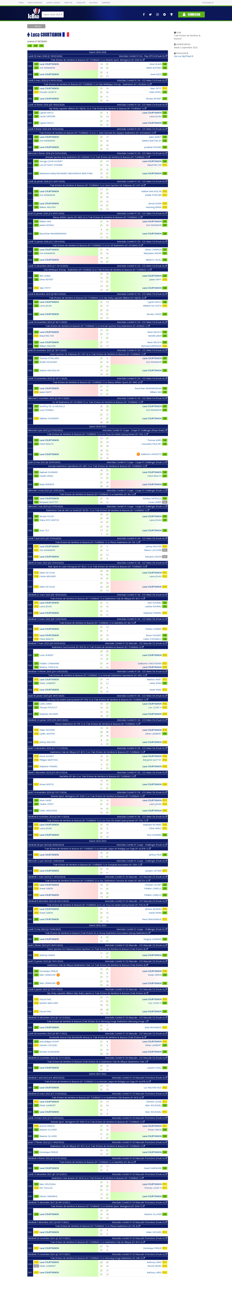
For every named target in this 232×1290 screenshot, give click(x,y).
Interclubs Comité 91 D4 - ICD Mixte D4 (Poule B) (142, 80)
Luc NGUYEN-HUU (153, 1087)
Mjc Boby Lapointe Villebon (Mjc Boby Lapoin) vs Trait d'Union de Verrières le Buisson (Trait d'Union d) (97, 993)
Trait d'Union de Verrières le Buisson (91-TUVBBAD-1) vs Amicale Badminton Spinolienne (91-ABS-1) (97, 675)
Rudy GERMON (47, 484)
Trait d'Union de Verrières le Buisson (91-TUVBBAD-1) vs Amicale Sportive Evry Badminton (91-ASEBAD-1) (97, 326)
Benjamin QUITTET (49, 502)
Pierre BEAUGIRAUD (152, 919)
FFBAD (21, 3)
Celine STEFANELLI (152, 639)
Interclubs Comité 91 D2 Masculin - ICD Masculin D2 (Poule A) (136, 643)
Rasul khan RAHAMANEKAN (53, 233)
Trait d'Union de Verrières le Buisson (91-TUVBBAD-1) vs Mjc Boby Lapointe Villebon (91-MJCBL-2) (97, 297)
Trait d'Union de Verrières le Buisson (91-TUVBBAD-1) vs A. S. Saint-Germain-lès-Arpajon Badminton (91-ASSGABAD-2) (97, 132)
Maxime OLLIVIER (48, 1129)
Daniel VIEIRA (155, 912)
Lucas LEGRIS (155, 502)
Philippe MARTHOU (49, 759)
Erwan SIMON (46, 888)
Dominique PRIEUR (49, 971)
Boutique (94, 3)
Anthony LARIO (154, 1262)
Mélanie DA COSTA (152, 305)
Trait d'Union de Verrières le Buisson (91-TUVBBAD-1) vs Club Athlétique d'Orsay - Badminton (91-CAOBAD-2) (98, 84)
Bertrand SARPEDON (151, 346)
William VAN (45, 221)
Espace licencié (53, 3)
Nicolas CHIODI (154, 314)
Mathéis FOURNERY (49, 418)
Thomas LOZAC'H (153, 1187)
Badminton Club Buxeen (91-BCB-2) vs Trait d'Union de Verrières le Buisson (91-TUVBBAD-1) (98, 1178)
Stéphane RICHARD (49, 714)
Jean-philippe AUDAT (49, 1041)
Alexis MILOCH (154, 332)
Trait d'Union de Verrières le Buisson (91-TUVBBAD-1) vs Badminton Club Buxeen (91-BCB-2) (98, 1097)
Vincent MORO (155, 1266)
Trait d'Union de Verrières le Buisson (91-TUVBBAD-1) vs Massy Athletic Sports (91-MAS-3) (97, 382)
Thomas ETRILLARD (49, 358)
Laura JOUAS (155, 116)
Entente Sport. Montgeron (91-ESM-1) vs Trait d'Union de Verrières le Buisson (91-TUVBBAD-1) (98, 796)
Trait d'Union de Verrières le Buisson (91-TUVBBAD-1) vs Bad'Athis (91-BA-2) (97, 1162)
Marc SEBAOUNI (47, 974)
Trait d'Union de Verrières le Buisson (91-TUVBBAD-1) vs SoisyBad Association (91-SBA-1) (97, 864)
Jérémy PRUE (155, 854)
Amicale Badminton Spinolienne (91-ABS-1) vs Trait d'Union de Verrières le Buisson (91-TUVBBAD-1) (97, 466)
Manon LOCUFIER (153, 550)
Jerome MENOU (47, 1126)
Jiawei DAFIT (155, 279)
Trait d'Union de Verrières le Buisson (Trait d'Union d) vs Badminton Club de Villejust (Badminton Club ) (97, 1061)
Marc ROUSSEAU (153, 1105)
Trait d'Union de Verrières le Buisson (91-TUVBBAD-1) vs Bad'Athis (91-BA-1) (97, 494)
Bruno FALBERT (154, 635)
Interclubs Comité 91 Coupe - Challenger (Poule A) (142, 844)
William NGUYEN (47, 207)
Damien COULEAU (48, 1045)
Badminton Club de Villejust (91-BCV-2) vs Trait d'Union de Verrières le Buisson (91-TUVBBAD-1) (97, 1146)
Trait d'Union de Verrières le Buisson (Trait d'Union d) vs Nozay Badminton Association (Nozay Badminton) (97, 933)
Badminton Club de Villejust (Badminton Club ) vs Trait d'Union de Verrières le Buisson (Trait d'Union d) (97, 965)
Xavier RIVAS (156, 683)
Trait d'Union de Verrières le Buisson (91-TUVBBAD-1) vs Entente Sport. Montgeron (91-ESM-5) (98, 60)
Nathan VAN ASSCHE (151, 191)
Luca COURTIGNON (49, 64)
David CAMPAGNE (153, 1168)
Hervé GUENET (47, 756)
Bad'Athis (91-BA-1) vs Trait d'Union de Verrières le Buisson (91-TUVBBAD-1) (97, 776)
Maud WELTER (154, 165)
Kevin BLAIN (156, 64)
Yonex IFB (68, 3)
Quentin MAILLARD (49, 1003)
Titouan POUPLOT (48, 707)
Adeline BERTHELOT (152, 140)
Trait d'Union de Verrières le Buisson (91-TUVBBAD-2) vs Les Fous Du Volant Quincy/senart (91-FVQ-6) (97, 905)
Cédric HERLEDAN (48, 810)
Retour (37, 26)
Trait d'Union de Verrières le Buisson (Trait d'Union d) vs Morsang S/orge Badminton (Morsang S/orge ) (97, 1021)
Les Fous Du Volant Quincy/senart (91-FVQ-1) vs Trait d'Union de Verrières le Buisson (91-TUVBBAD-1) (97, 699)
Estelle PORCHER (153, 195)
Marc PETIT (156, 88)
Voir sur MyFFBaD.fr (183, 56)
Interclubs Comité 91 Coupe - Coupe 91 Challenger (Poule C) (137, 462)
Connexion (191, 14)
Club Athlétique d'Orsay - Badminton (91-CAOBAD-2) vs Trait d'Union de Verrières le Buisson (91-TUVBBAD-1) (98, 269)
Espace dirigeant (35, 3)
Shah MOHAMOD (153, 1027)
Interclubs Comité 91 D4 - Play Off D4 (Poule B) (143, 56)
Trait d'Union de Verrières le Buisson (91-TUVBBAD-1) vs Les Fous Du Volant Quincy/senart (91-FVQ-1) (97, 434)
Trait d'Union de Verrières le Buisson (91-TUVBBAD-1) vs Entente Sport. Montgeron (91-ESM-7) (98, 1206)
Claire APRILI (155, 92)
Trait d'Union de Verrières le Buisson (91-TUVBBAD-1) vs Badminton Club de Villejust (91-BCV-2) (97, 1242)
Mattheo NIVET (154, 679)
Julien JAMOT (155, 137)
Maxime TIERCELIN (49, 667)
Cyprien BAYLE (47, 112)
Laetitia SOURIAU (153, 606)
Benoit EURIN (155, 203)
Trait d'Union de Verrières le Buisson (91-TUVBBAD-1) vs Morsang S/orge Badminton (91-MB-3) (97, 1258)
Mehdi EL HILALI (154, 259)
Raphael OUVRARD (49, 472)
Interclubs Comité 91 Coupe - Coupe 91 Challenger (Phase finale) (135, 430)
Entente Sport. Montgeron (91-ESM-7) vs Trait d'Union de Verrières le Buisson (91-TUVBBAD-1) (98, 1121)
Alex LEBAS (45, 275)
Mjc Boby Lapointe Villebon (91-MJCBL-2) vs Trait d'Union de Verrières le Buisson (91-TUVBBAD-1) (97, 108)
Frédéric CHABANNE (49, 663)
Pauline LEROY (47, 804)
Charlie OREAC (46, 475)
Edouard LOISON (153, 556)
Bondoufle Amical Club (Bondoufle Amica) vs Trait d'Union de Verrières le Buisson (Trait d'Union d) (97, 1037)
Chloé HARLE (155, 828)
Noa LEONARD (154, 834)
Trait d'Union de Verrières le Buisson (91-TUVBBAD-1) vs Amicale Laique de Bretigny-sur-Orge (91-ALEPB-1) (98, 848)
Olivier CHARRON (153, 249)
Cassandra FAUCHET (152, 443)
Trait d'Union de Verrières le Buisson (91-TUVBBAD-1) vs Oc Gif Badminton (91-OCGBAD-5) (97, 245)
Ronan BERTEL (47, 784)
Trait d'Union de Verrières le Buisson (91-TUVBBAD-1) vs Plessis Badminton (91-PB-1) (97, 542)
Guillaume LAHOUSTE (151, 454)
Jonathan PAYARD (153, 147)
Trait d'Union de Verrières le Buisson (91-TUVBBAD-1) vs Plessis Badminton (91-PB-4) (97, 1226)
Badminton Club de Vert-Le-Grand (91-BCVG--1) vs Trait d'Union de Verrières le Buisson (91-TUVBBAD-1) (97, 510)
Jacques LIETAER (153, 870)
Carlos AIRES (46, 703)
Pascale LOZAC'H (48, 92)
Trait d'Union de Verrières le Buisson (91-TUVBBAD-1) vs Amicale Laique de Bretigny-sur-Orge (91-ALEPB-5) (98, 1081)
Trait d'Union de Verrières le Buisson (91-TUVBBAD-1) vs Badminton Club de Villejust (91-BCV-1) (97, 598)
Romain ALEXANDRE (49, 1051)
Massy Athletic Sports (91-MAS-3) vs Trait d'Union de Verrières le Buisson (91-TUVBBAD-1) (97, 217)
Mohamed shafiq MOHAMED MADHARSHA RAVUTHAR (66, 173)
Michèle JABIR (155, 335)
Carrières (106, 3)
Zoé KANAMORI (47, 67)
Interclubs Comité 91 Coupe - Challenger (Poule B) (141, 929)
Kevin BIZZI (156, 74)
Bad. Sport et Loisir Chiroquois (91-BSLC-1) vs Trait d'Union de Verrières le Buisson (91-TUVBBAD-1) (97, 566)
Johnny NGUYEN (154, 546)
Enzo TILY (44, 530)
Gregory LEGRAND (153, 939)
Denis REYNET (46, 279)
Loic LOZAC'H (155, 707)
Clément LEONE (154, 1101)
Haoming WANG (154, 207)
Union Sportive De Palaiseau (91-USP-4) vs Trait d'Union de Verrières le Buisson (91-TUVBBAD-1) (98, 354)
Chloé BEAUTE (47, 443)
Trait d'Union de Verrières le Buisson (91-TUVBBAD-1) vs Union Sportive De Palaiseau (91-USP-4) (98, 185)
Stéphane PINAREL (152, 613)
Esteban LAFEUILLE (152, 498)
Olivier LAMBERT (48, 683)
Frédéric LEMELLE (153, 888)
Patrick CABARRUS (48, 1196)
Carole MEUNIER (48, 576)
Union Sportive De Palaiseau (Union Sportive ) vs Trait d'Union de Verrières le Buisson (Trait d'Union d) (97, 949)
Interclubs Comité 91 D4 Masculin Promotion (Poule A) (139, 1077)
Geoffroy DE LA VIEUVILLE (52, 406)
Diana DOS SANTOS (49, 520)
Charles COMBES (153, 629)
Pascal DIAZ (45, 999)
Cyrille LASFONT (47, 733)
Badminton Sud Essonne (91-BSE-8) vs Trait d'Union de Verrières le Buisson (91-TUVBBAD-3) (98, 647)
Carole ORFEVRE (47, 116)
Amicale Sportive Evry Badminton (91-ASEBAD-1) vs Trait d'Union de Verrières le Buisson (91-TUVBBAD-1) (97, 157)
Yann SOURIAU (154, 602)
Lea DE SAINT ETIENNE (51, 165)
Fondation (80, 3)
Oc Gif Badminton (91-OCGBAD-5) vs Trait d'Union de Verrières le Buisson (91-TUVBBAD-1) (97, 402)
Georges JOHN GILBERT (51, 161)
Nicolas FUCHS (47, 516)
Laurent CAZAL (154, 1067)
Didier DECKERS (47, 730)
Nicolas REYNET (154, 98)
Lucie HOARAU (47, 410)
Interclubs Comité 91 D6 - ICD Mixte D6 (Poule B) (142, 538)
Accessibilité (207, 3)
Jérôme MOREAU (153, 909)
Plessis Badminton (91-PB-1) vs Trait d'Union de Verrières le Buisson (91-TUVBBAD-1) (97, 723)
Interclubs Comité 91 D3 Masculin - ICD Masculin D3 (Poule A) (136, 876)
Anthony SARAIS (47, 955)
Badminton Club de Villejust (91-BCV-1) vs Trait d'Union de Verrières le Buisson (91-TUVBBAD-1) (97, 752)
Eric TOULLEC (46, 1187)
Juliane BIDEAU (47, 225)
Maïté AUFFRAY (154, 67)
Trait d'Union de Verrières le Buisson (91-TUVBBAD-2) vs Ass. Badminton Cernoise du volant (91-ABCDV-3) (97, 880)
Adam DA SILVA (47, 572)
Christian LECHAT (153, 884)
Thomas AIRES (154, 440)
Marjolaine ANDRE (153, 253)
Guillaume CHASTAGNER (150, 663)
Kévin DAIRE (45, 800)
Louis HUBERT (47, 655)
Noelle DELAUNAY (48, 362)
